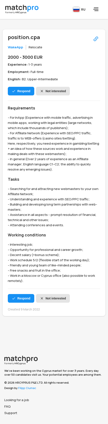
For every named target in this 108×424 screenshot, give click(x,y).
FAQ (7, 406)
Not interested (53, 91)
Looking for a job (16, 400)
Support (10, 413)
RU (79, 9)
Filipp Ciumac (27, 388)
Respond (21, 91)
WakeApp (15, 47)
